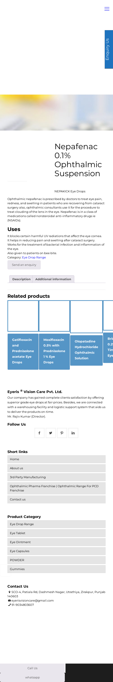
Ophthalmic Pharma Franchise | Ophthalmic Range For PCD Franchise (54, 488)
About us (16, 468)
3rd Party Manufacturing (28, 477)
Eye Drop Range (34, 257)
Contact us (17, 499)
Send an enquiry (24, 265)
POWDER (17, 560)
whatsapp (32, 677)
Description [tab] (21, 279)
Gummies (17, 569)
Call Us (32, 668)
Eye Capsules (19, 551)
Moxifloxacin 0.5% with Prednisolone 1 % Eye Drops (54, 351)
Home (14, 459)
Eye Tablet (17, 533)
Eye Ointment (20, 542)
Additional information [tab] (53, 279)
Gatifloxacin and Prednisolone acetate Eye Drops (23, 351)
